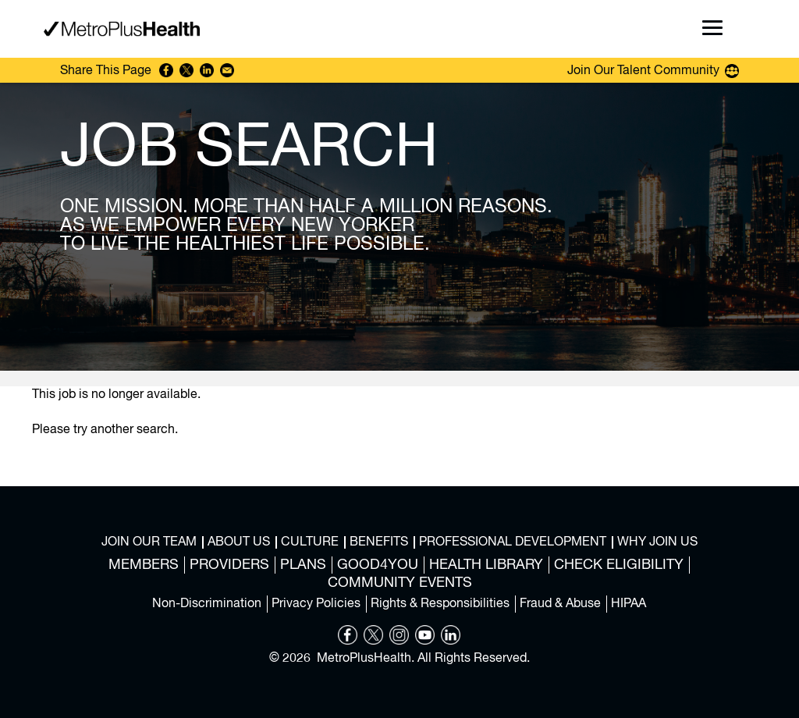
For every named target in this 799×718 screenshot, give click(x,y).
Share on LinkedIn (207, 70)
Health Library (486, 565)
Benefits (379, 542)
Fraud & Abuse (560, 604)
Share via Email (227, 70)
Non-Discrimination (206, 604)
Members (143, 565)
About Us (239, 542)
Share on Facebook (166, 70)
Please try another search (103, 430)
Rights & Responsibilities (440, 604)
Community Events (400, 583)
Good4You (377, 565)
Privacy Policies (316, 604)
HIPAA (628, 604)
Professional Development (512, 542)
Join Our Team (149, 542)
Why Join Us (657, 542)
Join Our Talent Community (643, 71)
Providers (229, 565)
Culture (310, 542)
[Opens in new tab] (347, 641)
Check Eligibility (619, 565)
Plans (303, 565)
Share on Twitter (186, 70)
